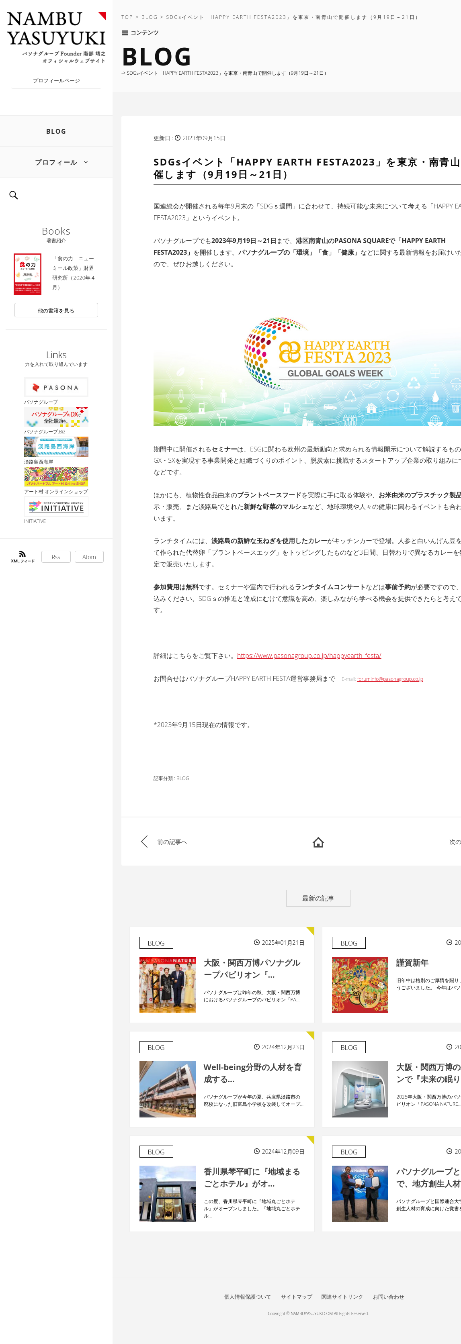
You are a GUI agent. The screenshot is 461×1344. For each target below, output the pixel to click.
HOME (318, 841)
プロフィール (56, 162)
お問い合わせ (388, 1296)
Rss (56, 557)
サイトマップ (296, 1296)
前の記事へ (172, 841)
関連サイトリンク (342, 1296)
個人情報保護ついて (247, 1296)
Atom (89, 557)
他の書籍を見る (56, 310)
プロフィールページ (56, 80)
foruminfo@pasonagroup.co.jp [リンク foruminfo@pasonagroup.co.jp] (390, 679)
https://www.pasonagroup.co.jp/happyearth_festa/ (309, 655)
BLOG (56, 131)
